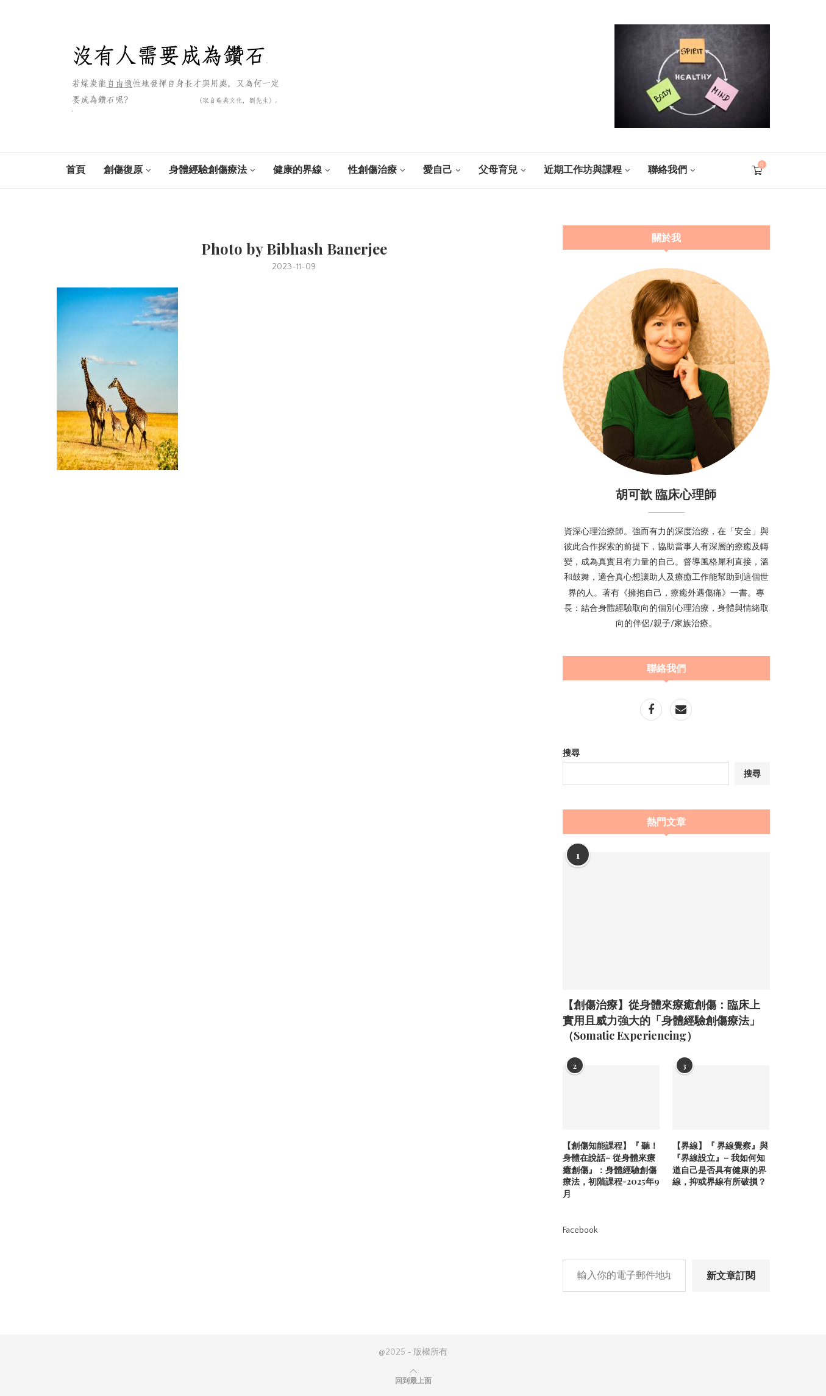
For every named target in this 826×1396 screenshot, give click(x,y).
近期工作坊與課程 (583, 169)
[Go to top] (413, 1381)
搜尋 (571, 753)
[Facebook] (652, 711)
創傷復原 (123, 169)
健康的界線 (297, 169)
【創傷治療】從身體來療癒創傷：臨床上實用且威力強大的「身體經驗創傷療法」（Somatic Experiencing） (661, 1019)
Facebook (580, 1230)
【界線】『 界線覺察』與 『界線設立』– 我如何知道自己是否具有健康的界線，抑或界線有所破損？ (720, 1163)
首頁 (75, 169)
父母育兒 (498, 169)
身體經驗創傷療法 (208, 169)
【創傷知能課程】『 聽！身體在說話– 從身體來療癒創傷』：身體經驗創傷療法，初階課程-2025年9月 (611, 1169)
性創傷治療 (372, 169)
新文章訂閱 (731, 1274)
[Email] (681, 711)
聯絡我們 (667, 169)
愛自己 (437, 169)
